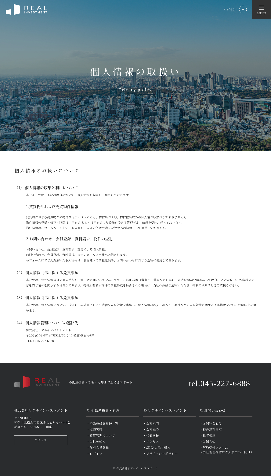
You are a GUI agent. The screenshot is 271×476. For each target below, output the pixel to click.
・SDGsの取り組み (157, 447)
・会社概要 (151, 429)
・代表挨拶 (151, 435)
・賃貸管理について (100, 435)
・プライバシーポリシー (160, 453)
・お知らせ (207, 441)
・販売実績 (94, 429)
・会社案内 (151, 423)
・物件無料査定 (211, 429)
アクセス (40, 440)
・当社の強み (96, 441)
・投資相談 (207, 435)
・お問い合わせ (211, 423)
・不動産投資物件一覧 (102, 423)
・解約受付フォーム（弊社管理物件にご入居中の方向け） (227, 449)
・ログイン (94, 453)
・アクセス (151, 441)
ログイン (230, 9)
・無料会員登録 (97, 447)
